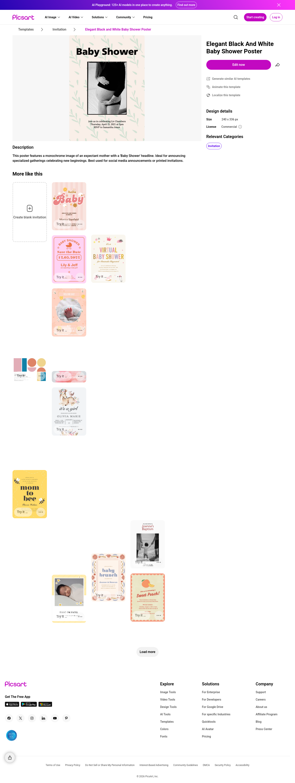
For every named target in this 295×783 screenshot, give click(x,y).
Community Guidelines (185, 765)
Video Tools (167, 699)
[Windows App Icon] (45, 706)
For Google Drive (212, 707)
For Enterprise (211, 692)
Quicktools (209, 721)
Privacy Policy (72, 765)
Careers (261, 699)
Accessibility (242, 765)
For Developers (211, 699)
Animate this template (226, 87)
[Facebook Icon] (9, 718)
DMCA (206, 765)
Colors (164, 729)
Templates (167, 721)
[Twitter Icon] (20, 718)
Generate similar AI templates (231, 78)
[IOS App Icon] (12, 706)
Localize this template (226, 95)
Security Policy (223, 765)
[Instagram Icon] (32, 718)
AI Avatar (208, 729)
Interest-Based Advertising (154, 765)
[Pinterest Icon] (66, 718)
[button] (52, 17)
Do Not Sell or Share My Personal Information (110, 765)
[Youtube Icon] (55, 718)
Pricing (206, 736)
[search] (236, 17)
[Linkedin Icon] (43, 718)
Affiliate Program (266, 714)
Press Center (264, 729)
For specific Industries (216, 714)
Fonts (163, 736)
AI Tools (165, 714)
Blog (258, 721)
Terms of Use (53, 765)
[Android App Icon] (29, 706)
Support (261, 692)
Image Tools (168, 692)
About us (261, 707)
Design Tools (168, 707)
